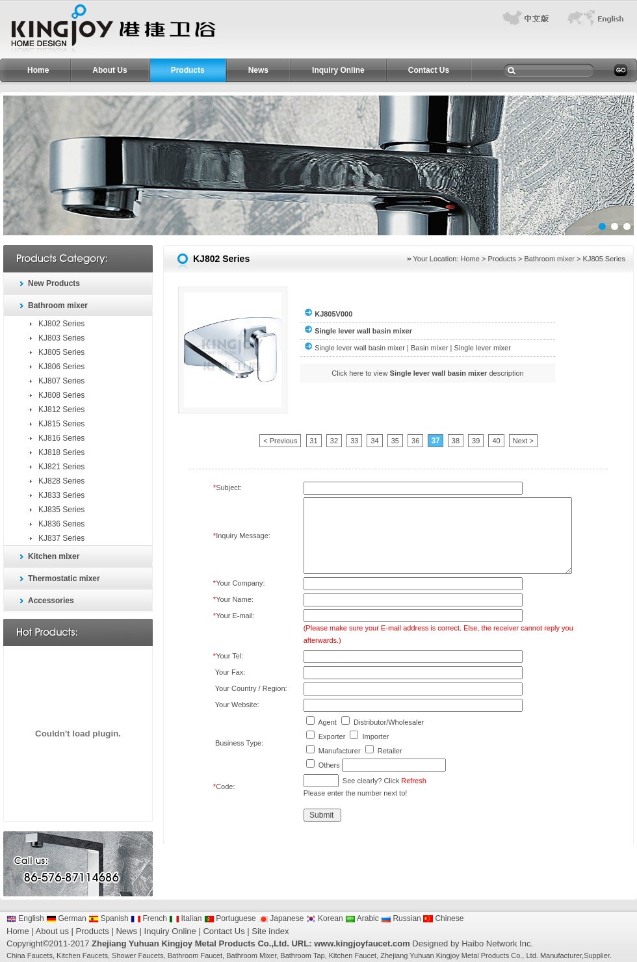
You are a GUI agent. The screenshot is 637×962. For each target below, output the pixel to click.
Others (329, 765)
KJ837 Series (61, 538)
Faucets (40, 955)
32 (334, 441)
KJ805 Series (61, 352)
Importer (375, 736)
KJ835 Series (61, 509)
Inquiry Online (338, 70)
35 (395, 441)
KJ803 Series (61, 338)
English (25, 918)
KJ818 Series (61, 452)
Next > (523, 441)
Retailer (390, 751)
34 (374, 441)
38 (456, 441)
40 (496, 441)
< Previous (280, 441)
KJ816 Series (61, 438)
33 (354, 441)
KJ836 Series (61, 523)
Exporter (332, 736)
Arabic (362, 918)
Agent (327, 722)
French (149, 918)
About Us (109, 70)
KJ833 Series (61, 495)
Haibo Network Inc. (497, 943)
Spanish (108, 918)
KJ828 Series (61, 481)
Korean (324, 918)
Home (38, 70)
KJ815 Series (61, 423)
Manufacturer (339, 751)
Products (188, 70)
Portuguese (230, 918)
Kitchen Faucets (82, 955)
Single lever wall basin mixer (360, 348)
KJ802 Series (61, 323)
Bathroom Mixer (251, 955)
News (258, 70)
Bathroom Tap (302, 955)
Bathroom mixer (58, 305)
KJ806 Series (61, 366)
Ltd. (532, 955)
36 (415, 441)
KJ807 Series (61, 380)
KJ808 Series (61, 395)
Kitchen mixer (53, 556)
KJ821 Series (61, 466)
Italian (185, 918)
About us (52, 931)
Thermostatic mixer (64, 578)
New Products (54, 283)
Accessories (51, 600)
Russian (401, 918)
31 (314, 441)
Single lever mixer (482, 348)
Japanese (281, 918)
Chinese (443, 918)
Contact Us (428, 70)
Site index (270, 931)
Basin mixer (429, 348)
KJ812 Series (61, 409)
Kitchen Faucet (352, 955)
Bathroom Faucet (195, 955)
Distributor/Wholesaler (389, 722)
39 (476, 441)
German (66, 918)
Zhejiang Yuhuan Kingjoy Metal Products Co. (451, 955)
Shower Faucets (137, 955)
